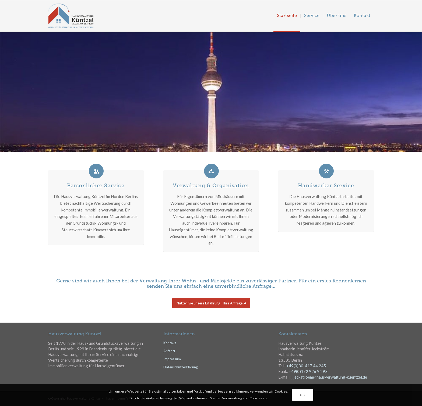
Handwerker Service (326, 186)
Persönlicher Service (96, 186)
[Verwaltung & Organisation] (211, 171)
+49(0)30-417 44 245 (306, 365)
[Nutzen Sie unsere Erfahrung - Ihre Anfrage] (211, 303)
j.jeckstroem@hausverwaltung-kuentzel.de (329, 376)
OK (302, 395)
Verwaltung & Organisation (211, 186)
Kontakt (169, 342)
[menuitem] (286, 15)
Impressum (172, 359)
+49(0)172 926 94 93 (308, 371)
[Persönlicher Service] (96, 171)
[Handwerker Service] (326, 171)
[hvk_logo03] (82, 15)
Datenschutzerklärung (180, 367)
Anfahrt (169, 350)
